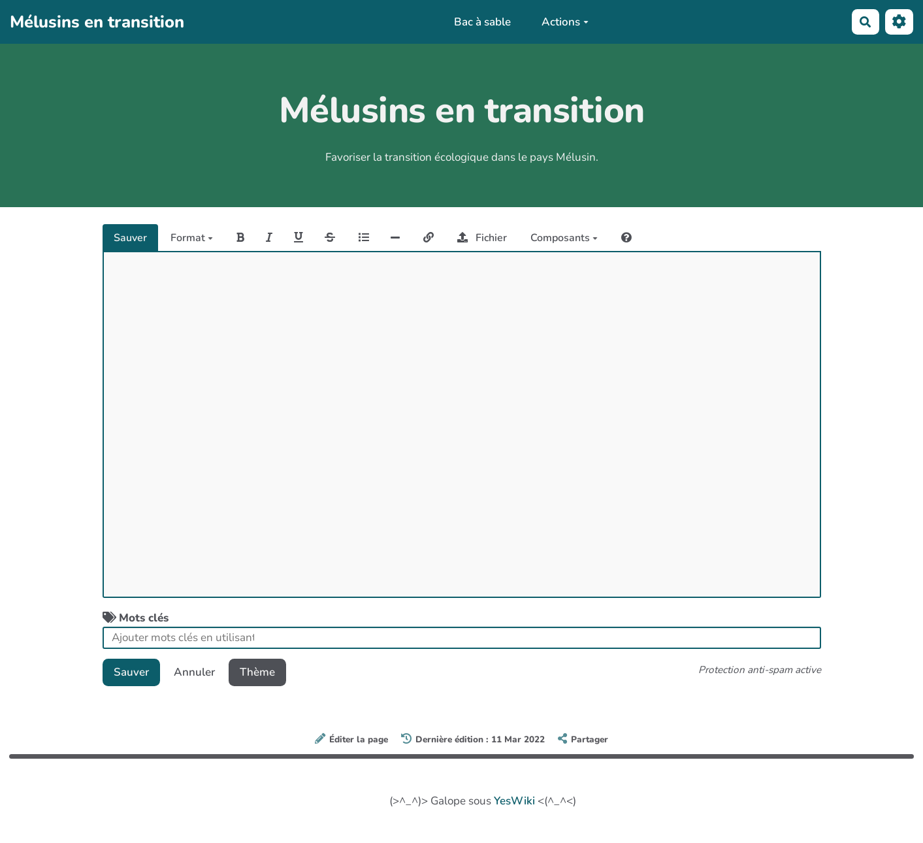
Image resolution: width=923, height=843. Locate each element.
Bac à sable (482, 21)
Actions (565, 21)
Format (191, 238)
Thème (257, 672)
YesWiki (514, 800)
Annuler (194, 672)
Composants (564, 238)
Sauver (130, 238)
